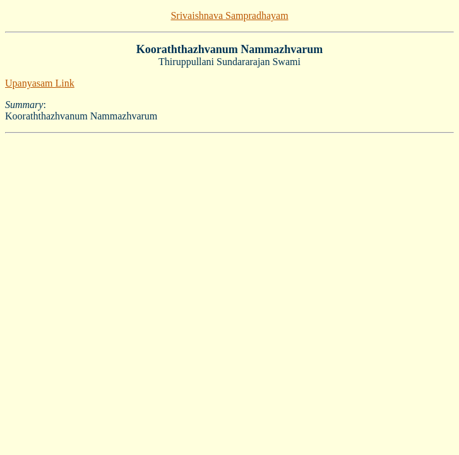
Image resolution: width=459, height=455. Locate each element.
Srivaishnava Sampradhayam (229, 15)
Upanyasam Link (40, 83)
